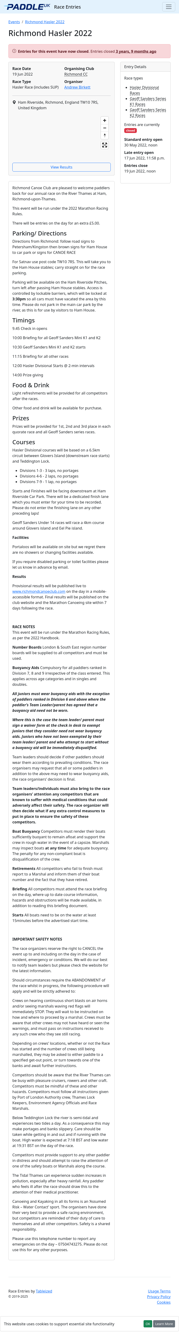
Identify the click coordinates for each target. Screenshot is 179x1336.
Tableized (44, 1291)
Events (14, 21)
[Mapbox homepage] (24, 156)
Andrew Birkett (77, 87)
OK (148, 1324)
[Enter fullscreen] (104, 145)
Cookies (164, 1302)
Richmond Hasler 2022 (44, 21)
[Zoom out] (104, 128)
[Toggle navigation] (168, 6)
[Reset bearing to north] (104, 135)
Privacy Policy (159, 1296)
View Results (61, 167)
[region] (61, 137)
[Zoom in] (104, 120)
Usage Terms (159, 1291)
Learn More (164, 1324)
